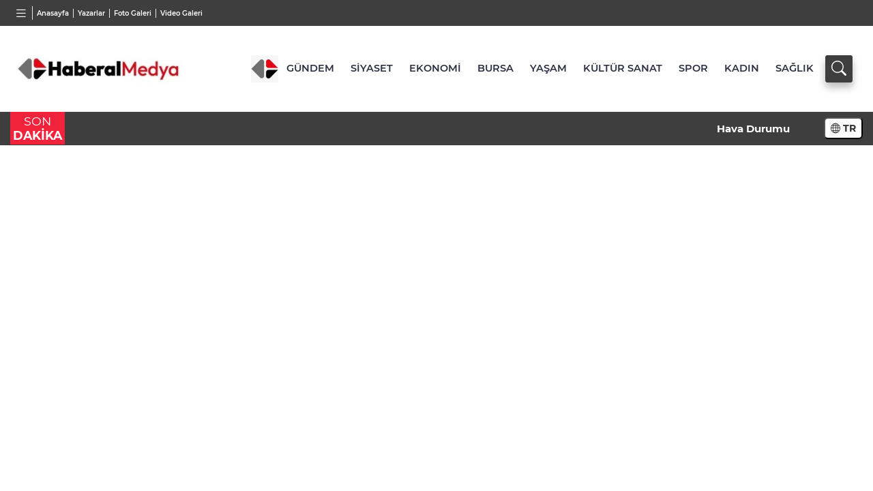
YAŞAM (548, 68)
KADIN (741, 68)
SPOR (693, 68)
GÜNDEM (310, 68)
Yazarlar (91, 13)
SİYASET (372, 68)
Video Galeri (181, 13)
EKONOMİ (435, 68)
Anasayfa (53, 13)
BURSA (495, 68)
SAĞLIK (794, 68)
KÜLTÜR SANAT (622, 68)
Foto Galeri (132, 13)
